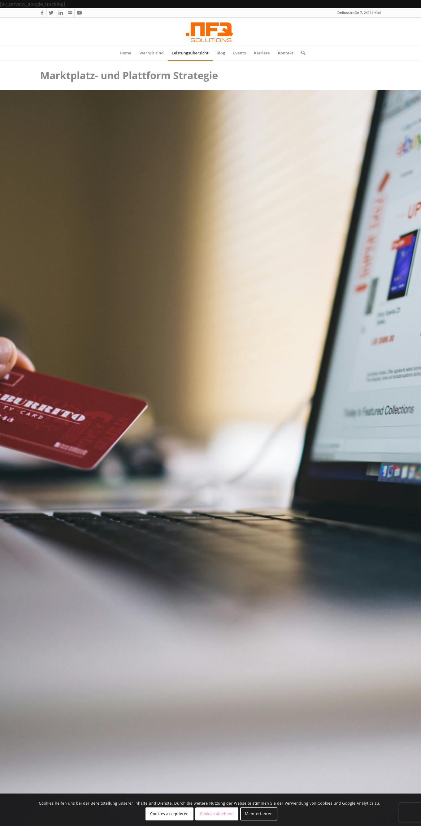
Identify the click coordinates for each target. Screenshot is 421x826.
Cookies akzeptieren (169, 813)
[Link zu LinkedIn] (60, 12)
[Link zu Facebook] (41, 12)
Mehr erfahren (258, 813)
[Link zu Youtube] (79, 12)
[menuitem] (126, 53)
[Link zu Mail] (69, 12)
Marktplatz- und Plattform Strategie (129, 75)
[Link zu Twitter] (51, 12)
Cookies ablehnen (217, 813)
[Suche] (301, 53)
